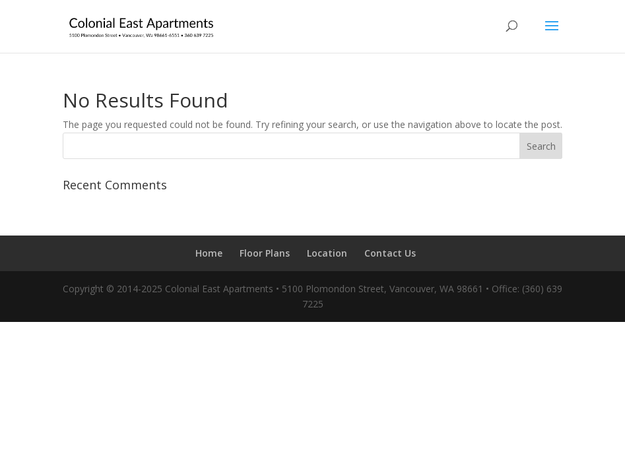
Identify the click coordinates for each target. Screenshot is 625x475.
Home (208, 253)
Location (327, 253)
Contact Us (390, 253)
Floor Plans (265, 253)
